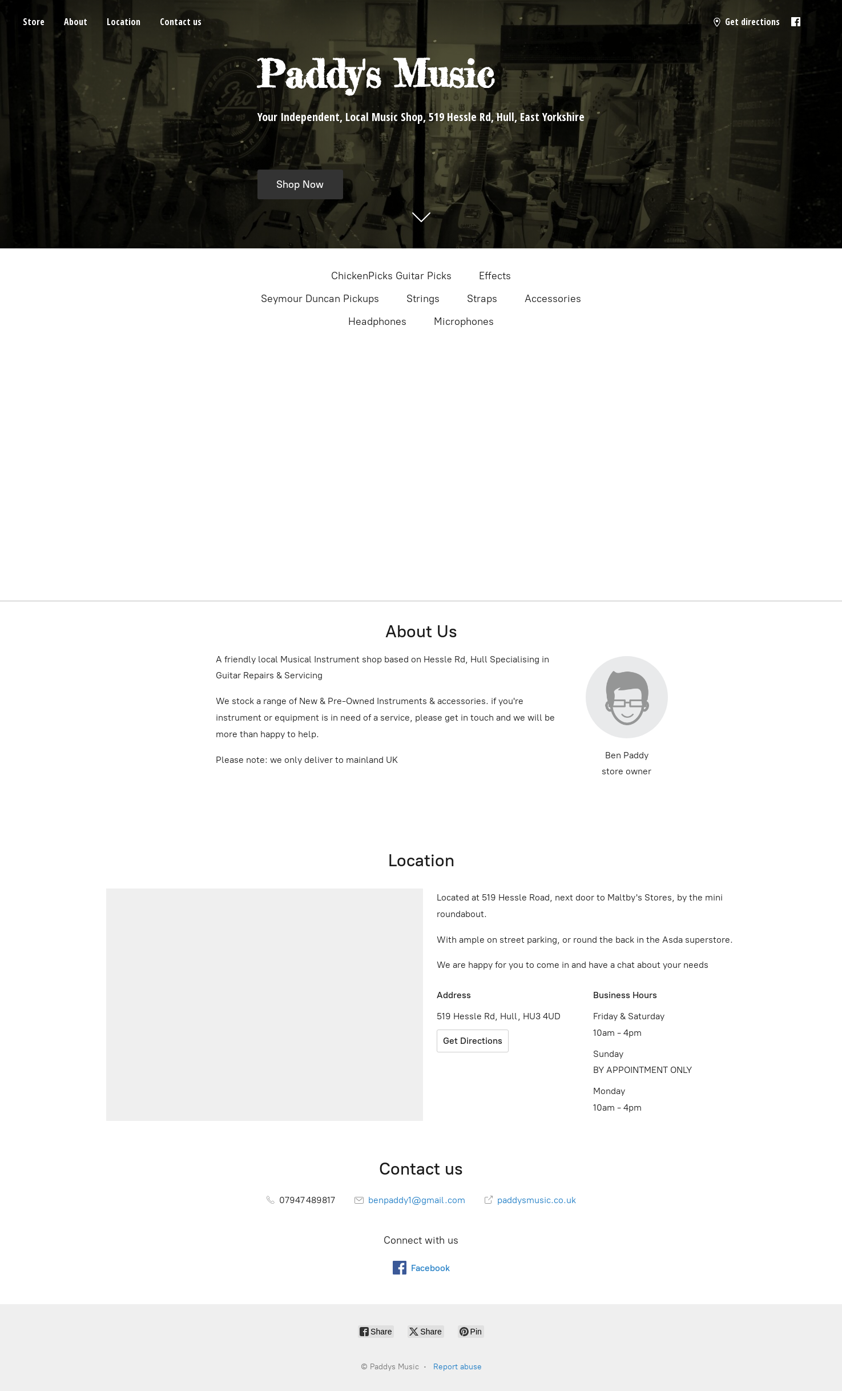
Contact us (181, 21)
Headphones (377, 321)
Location (123, 21)
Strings (423, 298)
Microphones (464, 321)
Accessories (553, 298)
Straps (482, 298)
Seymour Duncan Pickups (320, 298)
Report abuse (457, 1367)
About (75, 21)
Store (34, 21)
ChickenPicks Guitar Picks (391, 276)
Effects (495, 276)
